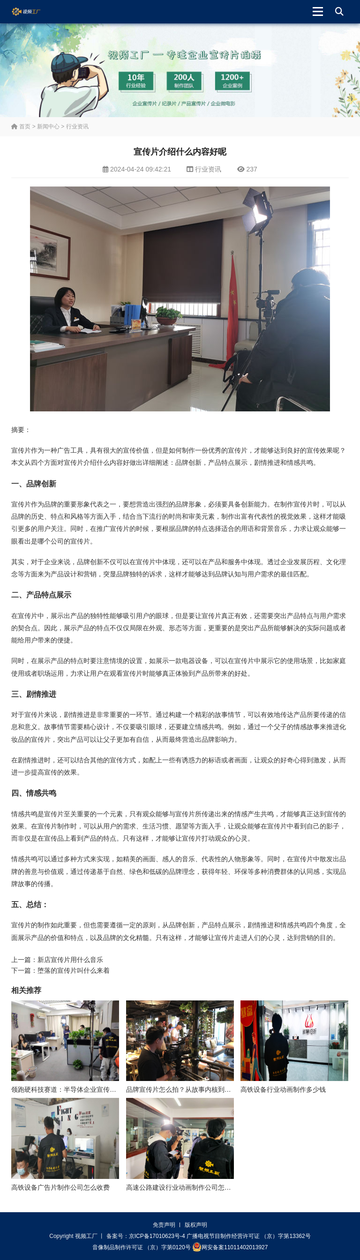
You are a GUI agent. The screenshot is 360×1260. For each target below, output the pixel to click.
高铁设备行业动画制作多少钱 (283, 1089)
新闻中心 (48, 126)
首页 (20, 126)
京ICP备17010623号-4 (157, 1236)
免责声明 (164, 1225)
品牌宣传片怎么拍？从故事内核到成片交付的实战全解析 (208, 1089)
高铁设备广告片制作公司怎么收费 (60, 1187)
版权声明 (196, 1225)
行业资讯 (77, 126)
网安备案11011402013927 (230, 1247)
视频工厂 (33, 11)
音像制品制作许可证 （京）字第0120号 (141, 1247)
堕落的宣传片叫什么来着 (74, 970)
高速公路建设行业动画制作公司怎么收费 (185, 1187)
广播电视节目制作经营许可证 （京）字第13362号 (249, 1236)
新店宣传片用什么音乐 (70, 959)
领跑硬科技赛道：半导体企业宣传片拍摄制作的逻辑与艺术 (96, 1089)
